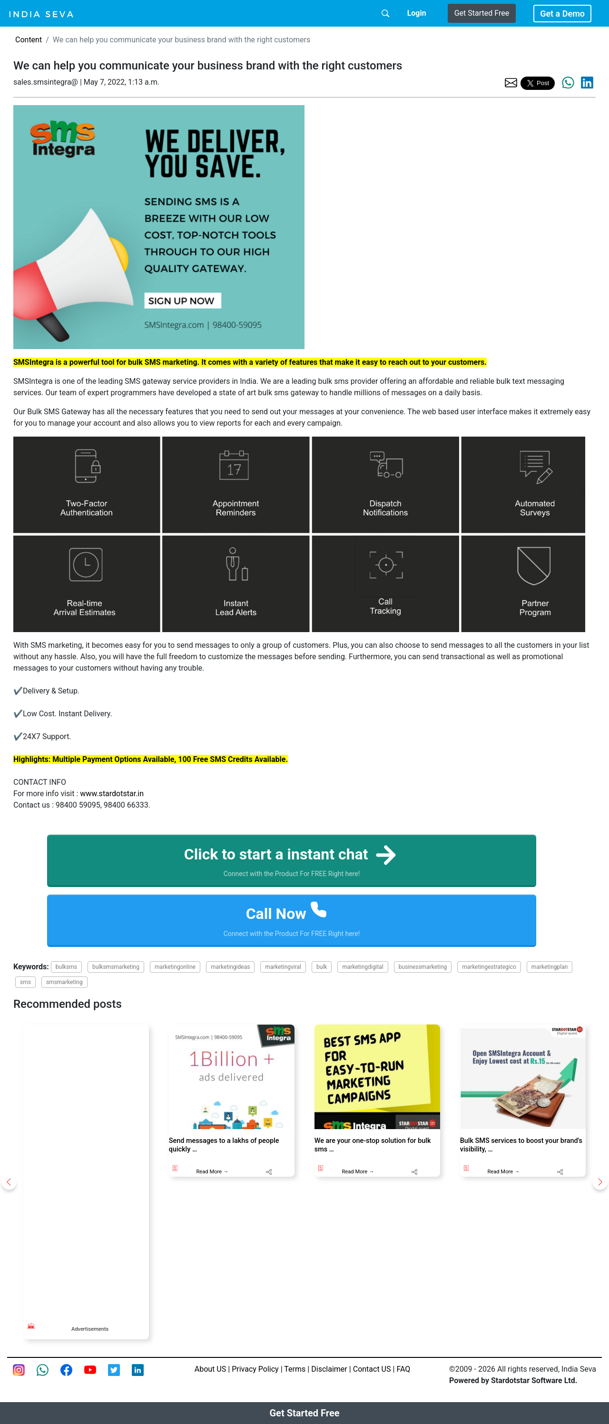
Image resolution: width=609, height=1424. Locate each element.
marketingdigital (362, 967)
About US (210, 1369)
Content (28, 39)
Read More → (212, 1172)
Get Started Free (481, 13)
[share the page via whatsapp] (568, 83)
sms (25, 982)
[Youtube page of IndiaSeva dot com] (96, 1375)
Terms (294, 1369)
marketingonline (175, 967)
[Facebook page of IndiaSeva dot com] (72, 1375)
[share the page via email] (511, 82)
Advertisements (89, 1329)
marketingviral (283, 967)
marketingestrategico (489, 967)
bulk (321, 967)
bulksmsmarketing (115, 967)
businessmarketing (423, 967)
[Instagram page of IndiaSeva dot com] (25, 1375)
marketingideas (230, 967)
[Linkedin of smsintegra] (144, 1375)
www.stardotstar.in (112, 793)
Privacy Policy (255, 1369)
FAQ (403, 1369)
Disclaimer (329, 1369)
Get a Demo (562, 14)
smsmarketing (64, 982)
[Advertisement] (86, 1167)
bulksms (66, 967)
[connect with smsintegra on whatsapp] (48, 1375)
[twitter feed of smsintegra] (120, 1375)
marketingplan (549, 967)
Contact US (372, 1369)
